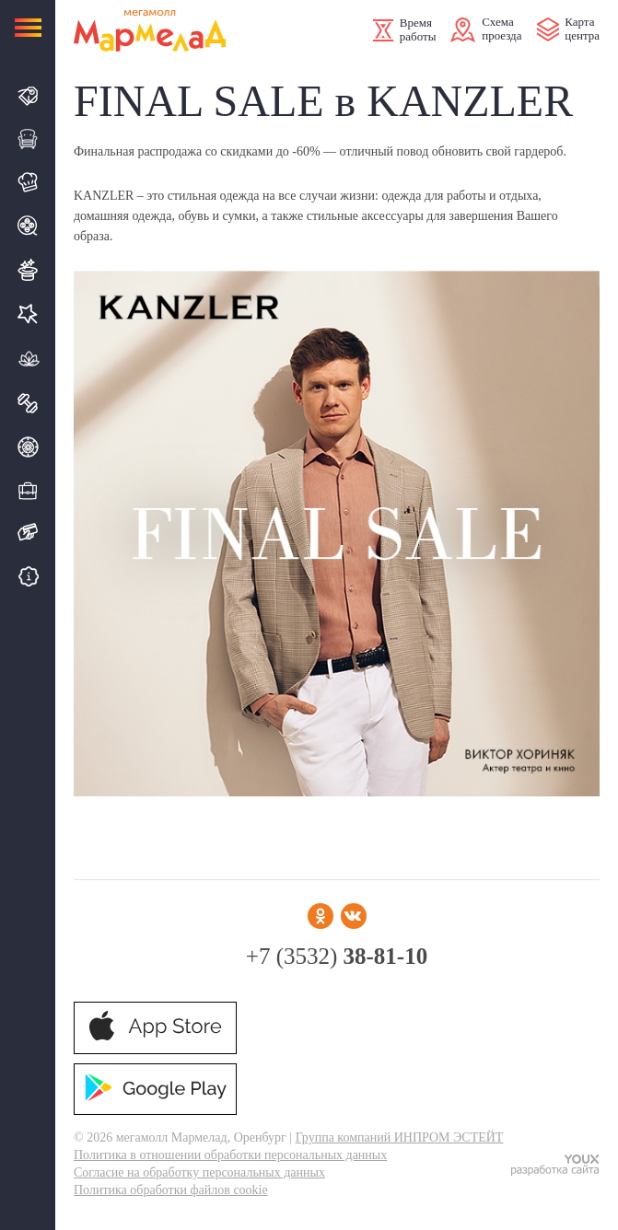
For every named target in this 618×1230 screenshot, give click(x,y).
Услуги (28, 314)
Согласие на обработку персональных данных (199, 1172)
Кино (28, 225)
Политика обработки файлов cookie (171, 1190)
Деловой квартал (28, 490)
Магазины (28, 96)
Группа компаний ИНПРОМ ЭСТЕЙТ (400, 1137)
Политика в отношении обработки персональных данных (230, 1155)
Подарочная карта (28, 532)
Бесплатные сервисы (28, 575)
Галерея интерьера (28, 139)
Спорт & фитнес (28, 403)
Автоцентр (28, 447)
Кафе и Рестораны (28, 182)
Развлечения (28, 270)
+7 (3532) (336, 956)
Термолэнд (28, 358)
